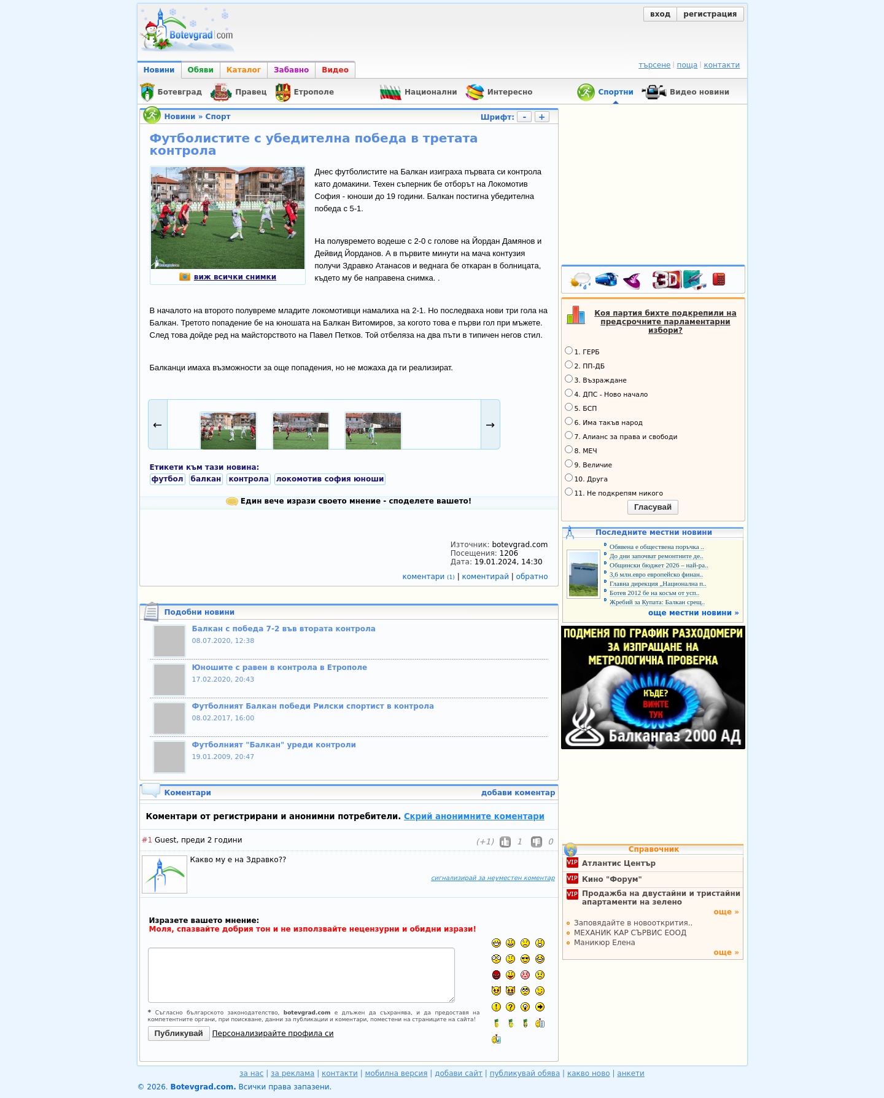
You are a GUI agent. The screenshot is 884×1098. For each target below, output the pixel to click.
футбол (168, 479)
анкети (631, 1073)
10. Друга (586, 478)
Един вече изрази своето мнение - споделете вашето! (349, 501)
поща (687, 65)
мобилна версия (396, 1073)
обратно (532, 576)
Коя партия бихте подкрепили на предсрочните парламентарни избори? (665, 322)
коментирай (486, 576)
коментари (430, 576)
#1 (147, 840)
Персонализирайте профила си (273, 1033)
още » (726, 912)
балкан (206, 479)
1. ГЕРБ (582, 351)
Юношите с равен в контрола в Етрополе (280, 667)
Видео (335, 70)
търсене (654, 65)
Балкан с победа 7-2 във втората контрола (284, 629)
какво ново (588, 1073)
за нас (251, 1073)
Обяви (201, 70)
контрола (248, 479)
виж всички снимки (227, 277)
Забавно (291, 70)
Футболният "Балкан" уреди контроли (274, 745)
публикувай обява (525, 1073)
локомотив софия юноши (330, 479)
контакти (722, 65)
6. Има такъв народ (604, 422)
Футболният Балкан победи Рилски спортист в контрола (313, 706)
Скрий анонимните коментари (474, 816)
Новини (159, 70)
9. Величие (589, 464)
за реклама (292, 1073)
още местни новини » (693, 613)
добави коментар (518, 792)
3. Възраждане (596, 379)
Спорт (218, 116)
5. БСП (581, 408)
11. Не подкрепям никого (614, 492)
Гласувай (653, 507)
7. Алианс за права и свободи (621, 436)
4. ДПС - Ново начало (606, 394)
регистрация (710, 14)
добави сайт (459, 1073)
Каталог (244, 70)
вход (660, 14)
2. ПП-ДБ (585, 365)
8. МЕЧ (581, 450)
